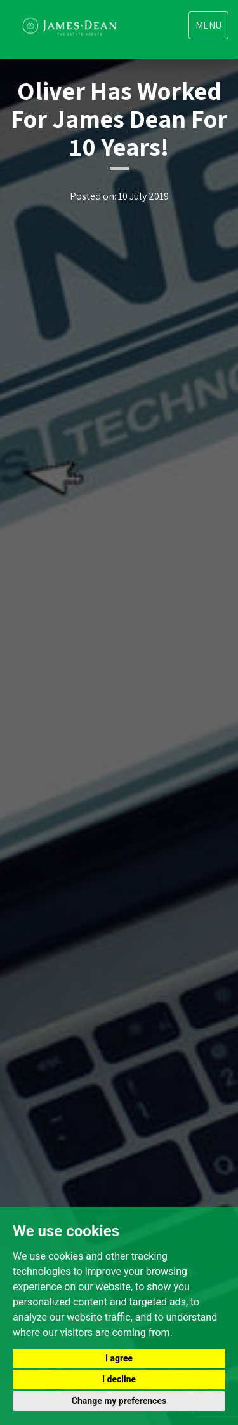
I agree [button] (119, 1358)
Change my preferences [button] (119, 1401)
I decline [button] (119, 1379)
